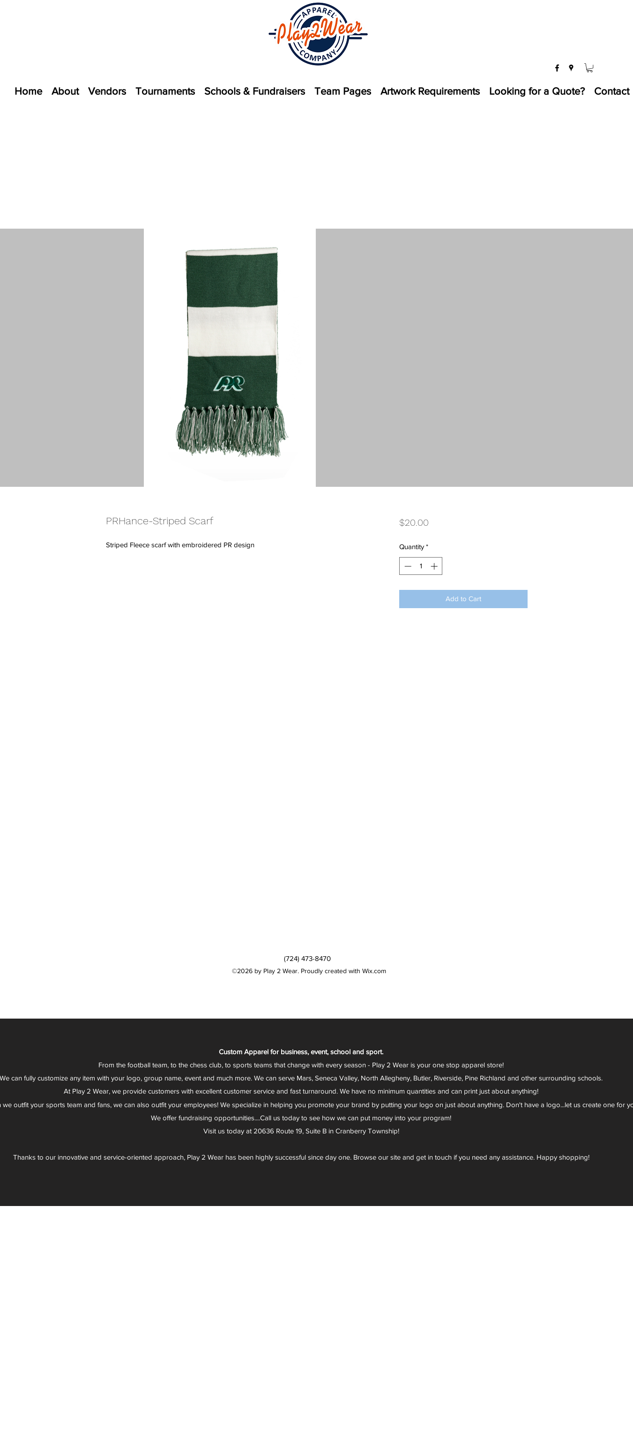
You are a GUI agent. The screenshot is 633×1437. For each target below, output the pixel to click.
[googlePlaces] (571, 68)
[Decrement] (407, 566)
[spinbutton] (421, 566)
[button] (589, 67)
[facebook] (557, 68)
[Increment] (435, 566)
